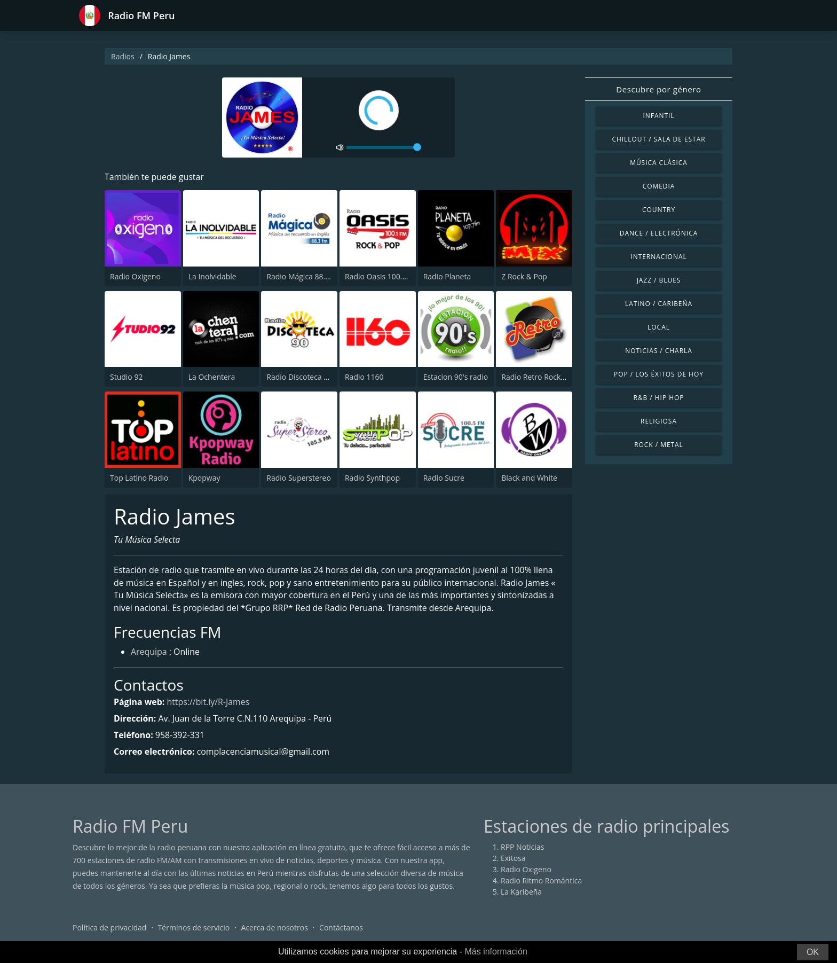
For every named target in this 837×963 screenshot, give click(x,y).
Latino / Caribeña (658, 303)
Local (659, 327)
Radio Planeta (447, 276)
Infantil (658, 115)
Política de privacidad (109, 928)
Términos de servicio (194, 928)
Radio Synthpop (372, 478)
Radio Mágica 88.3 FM (304, 276)
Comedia (659, 186)
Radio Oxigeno (135, 276)
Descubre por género (658, 89)
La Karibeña (521, 892)
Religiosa (659, 421)
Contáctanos (341, 928)
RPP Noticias (522, 847)
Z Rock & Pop (524, 276)
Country (658, 209)
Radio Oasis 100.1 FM (382, 276)
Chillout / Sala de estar (658, 139)
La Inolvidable (212, 276)
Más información (495, 951)
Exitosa (513, 859)
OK (813, 952)
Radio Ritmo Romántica (541, 881)
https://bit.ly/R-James (208, 702)
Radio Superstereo (298, 478)
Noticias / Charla (658, 350)
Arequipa (149, 653)
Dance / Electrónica (659, 233)
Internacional (658, 256)
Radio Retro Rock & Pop (542, 377)
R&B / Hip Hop (659, 397)
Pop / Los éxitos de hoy (659, 374)
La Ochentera (211, 377)
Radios (123, 56)
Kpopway (204, 478)
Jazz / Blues (659, 280)
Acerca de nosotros (274, 928)
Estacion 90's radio (455, 377)
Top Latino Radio (139, 478)
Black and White (529, 478)
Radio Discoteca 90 (299, 377)
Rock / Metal (658, 444)
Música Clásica (659, 162)
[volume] (383, 147)
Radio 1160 (364, 377)
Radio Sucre (443, 478)
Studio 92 (126, 377)
